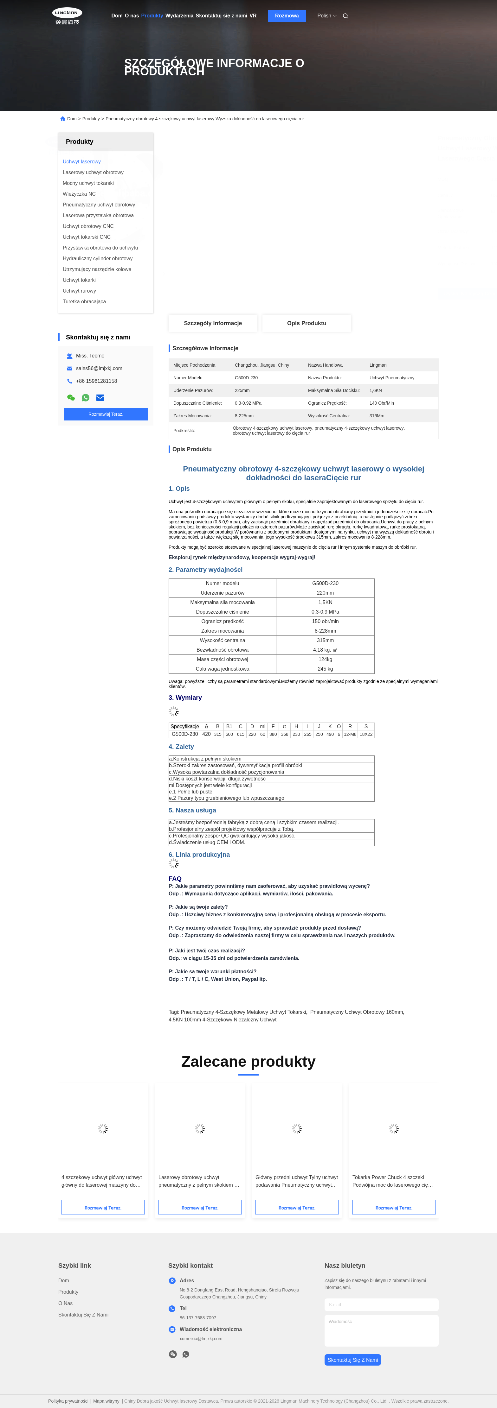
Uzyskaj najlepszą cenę (339, 293)
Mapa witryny (106, 1401)
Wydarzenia (179, 15)
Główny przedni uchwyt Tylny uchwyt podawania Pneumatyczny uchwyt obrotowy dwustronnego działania (296, 1182)
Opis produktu (306, 323)
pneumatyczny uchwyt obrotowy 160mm (356, 1012)
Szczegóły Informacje (213, 323)
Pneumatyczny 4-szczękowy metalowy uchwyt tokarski (243, 1012)
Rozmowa (287, 15)
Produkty (152, 15)
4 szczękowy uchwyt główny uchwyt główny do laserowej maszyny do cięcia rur (101, 1182)
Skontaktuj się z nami (222, 15)
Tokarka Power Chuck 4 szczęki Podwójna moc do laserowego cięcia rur (393, 1182)
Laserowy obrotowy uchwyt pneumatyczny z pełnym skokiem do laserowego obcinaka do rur (199, 1182)
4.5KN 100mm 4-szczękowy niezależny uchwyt (223, 1019)
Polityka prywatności (68, 1401)
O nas (132, 15)
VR (252, 15)
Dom (117, 15)
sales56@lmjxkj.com (99, 368)
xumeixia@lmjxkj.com (201, 1338)
